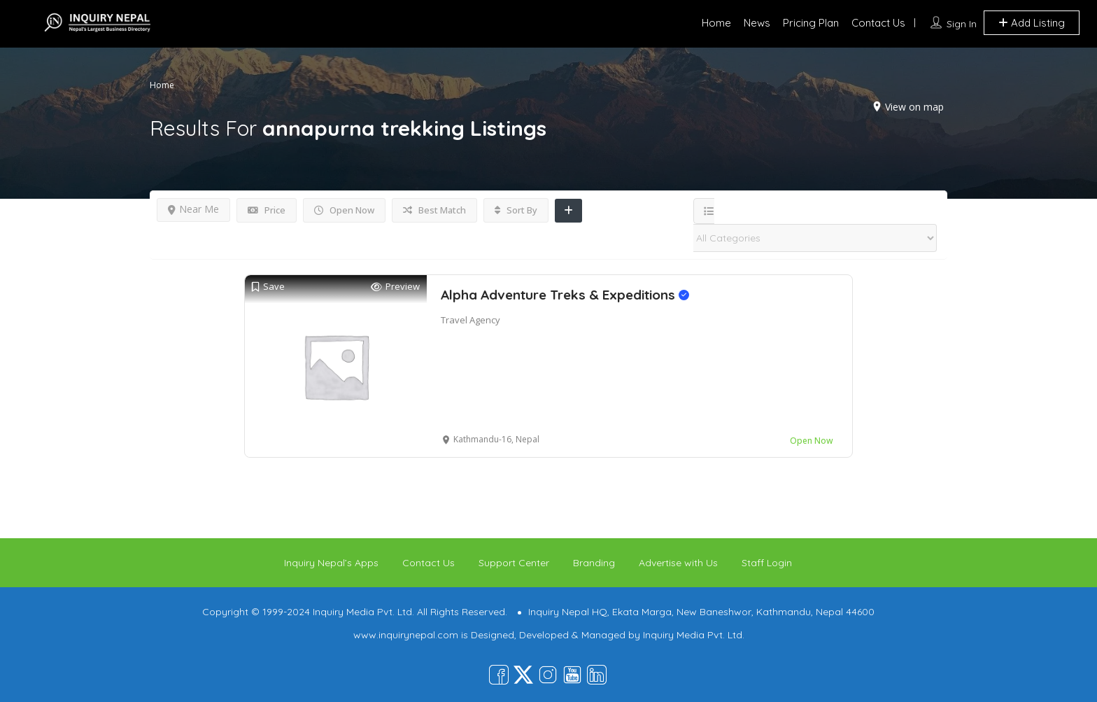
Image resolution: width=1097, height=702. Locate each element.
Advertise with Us (678, 562)
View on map (914, 106)
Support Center (514, 562)
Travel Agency (470, 320)
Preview (395, 286)
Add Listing (1031, 22)
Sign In (962, 23)
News (757, 22)
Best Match (434, 210)
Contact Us (878, 22)
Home (716, 22)
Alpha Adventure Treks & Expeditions (565, 294)
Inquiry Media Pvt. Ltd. (693, 635)
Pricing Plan (811, 22)
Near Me (193, 209)
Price (266, 210)
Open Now (344, 210)
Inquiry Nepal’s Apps (331, 562)
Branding (594, 562)
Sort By (516, 210)
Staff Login (767, 562)
